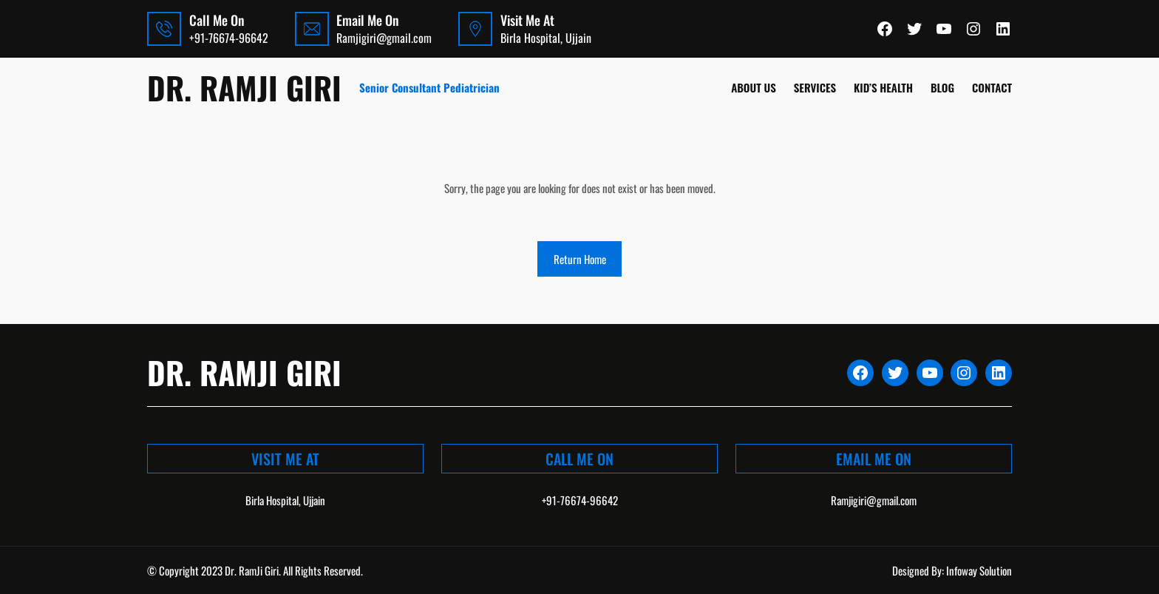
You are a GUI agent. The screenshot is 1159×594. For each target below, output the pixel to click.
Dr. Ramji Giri (244, 87)
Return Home (580, 259)
